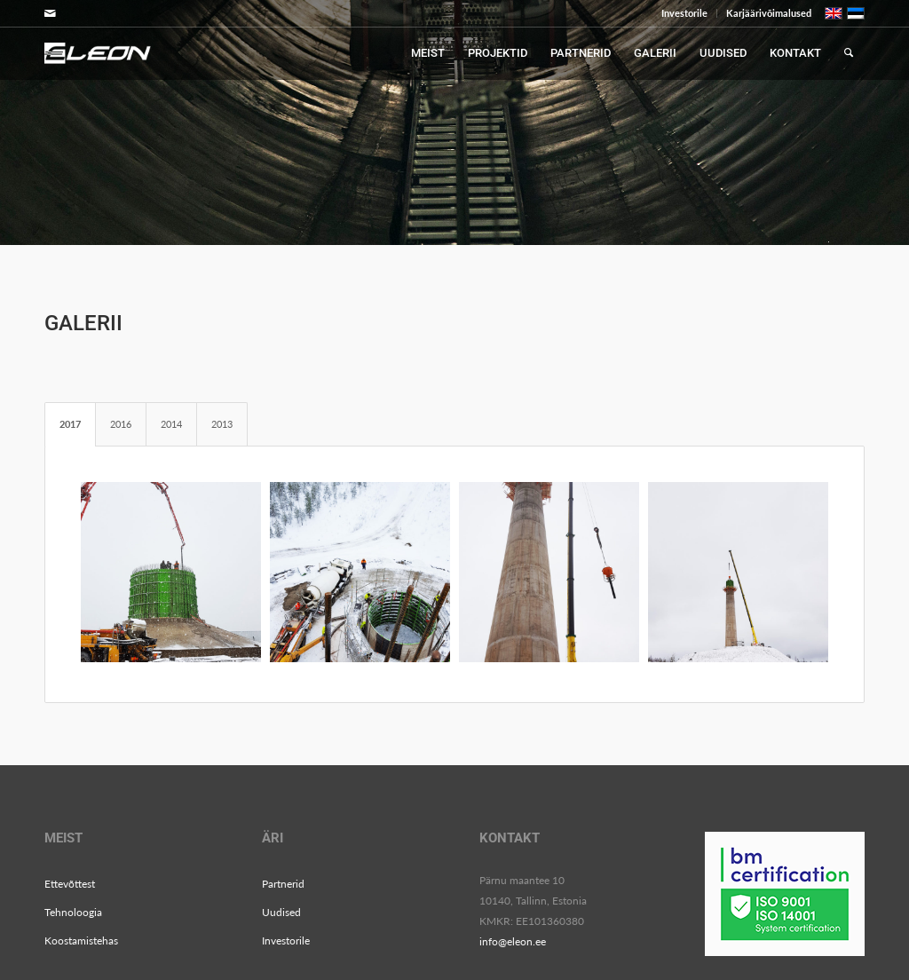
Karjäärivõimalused (768, 13)
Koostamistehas (81, 940)
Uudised (281, 912)
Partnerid (283, 883)
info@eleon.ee (512, 941)
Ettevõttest (69, 883)
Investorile (684, 13)
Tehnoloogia (73, 912)
